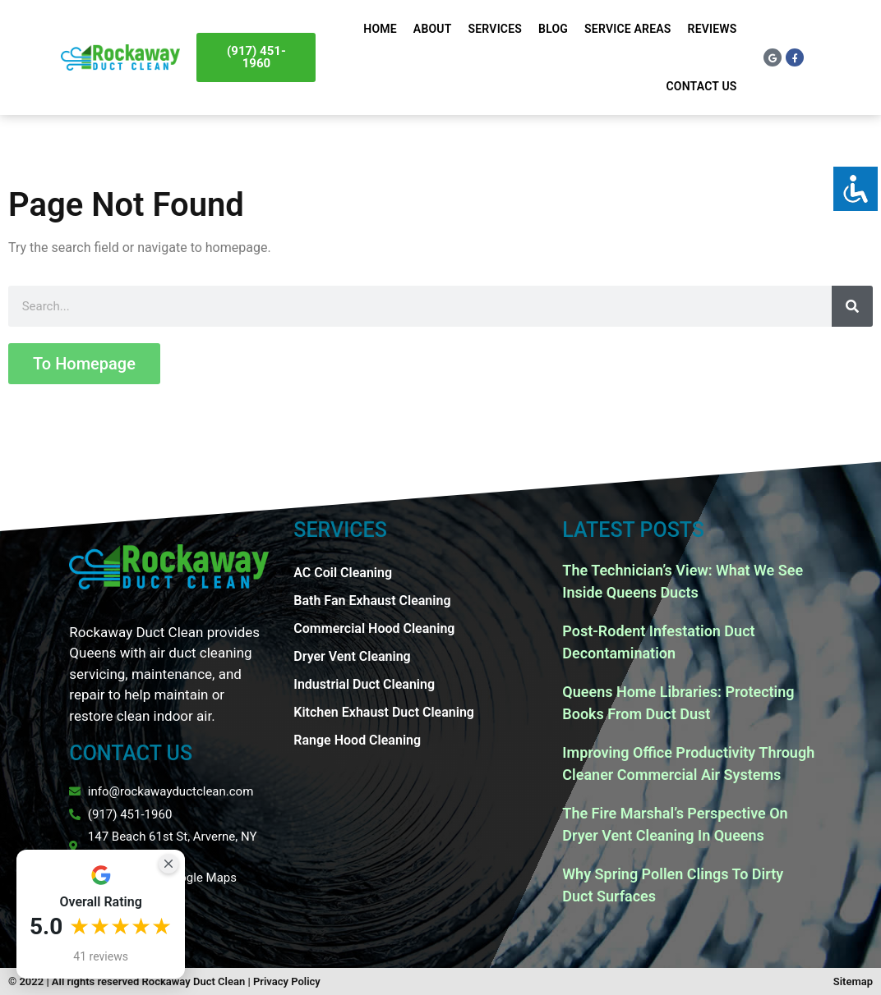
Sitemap (853, 981)
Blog (553, 28)
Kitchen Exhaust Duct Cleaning (383, 712)
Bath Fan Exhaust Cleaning (371, 600)
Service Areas (627, 28)
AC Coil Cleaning (342, 572)
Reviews (712, 28)
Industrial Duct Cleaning (364, 684)
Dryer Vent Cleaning (351, 656)
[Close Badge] (168, 863)
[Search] (852, 306)
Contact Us (702, 86)
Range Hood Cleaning (357, 740)
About (432, 28)
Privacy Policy (287, 981)
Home (380, 28)
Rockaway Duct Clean (194, 981)
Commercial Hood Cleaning (373, 628)
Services (495, 28)
